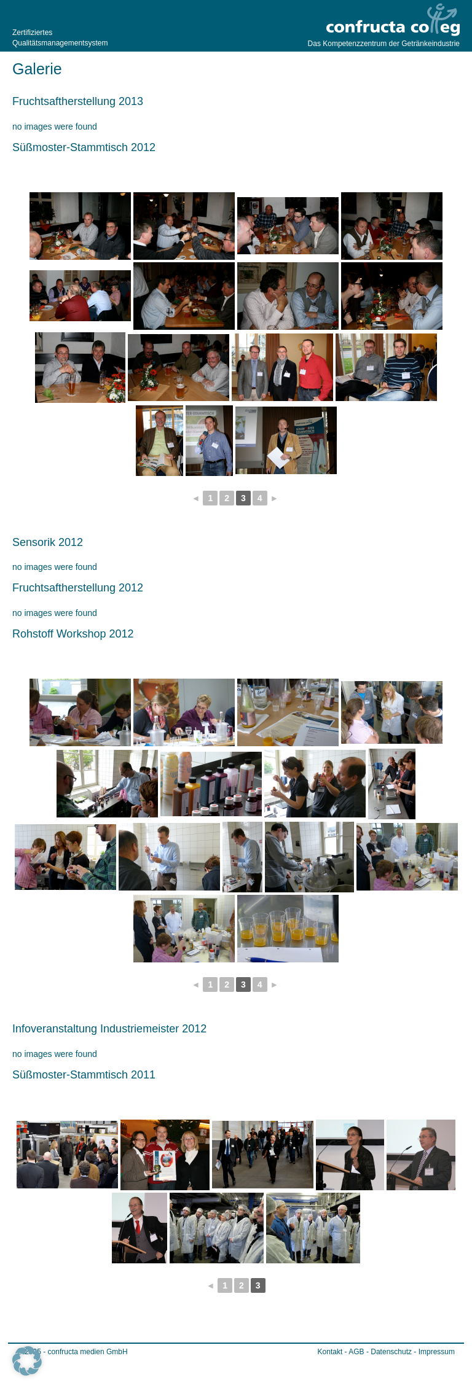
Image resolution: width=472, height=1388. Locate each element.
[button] (27, 1361)
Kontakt (330, 1351)
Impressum (437, 1351)
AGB (356, 1351)
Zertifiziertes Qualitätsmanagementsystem (58, 37)
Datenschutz (391, 1351)
